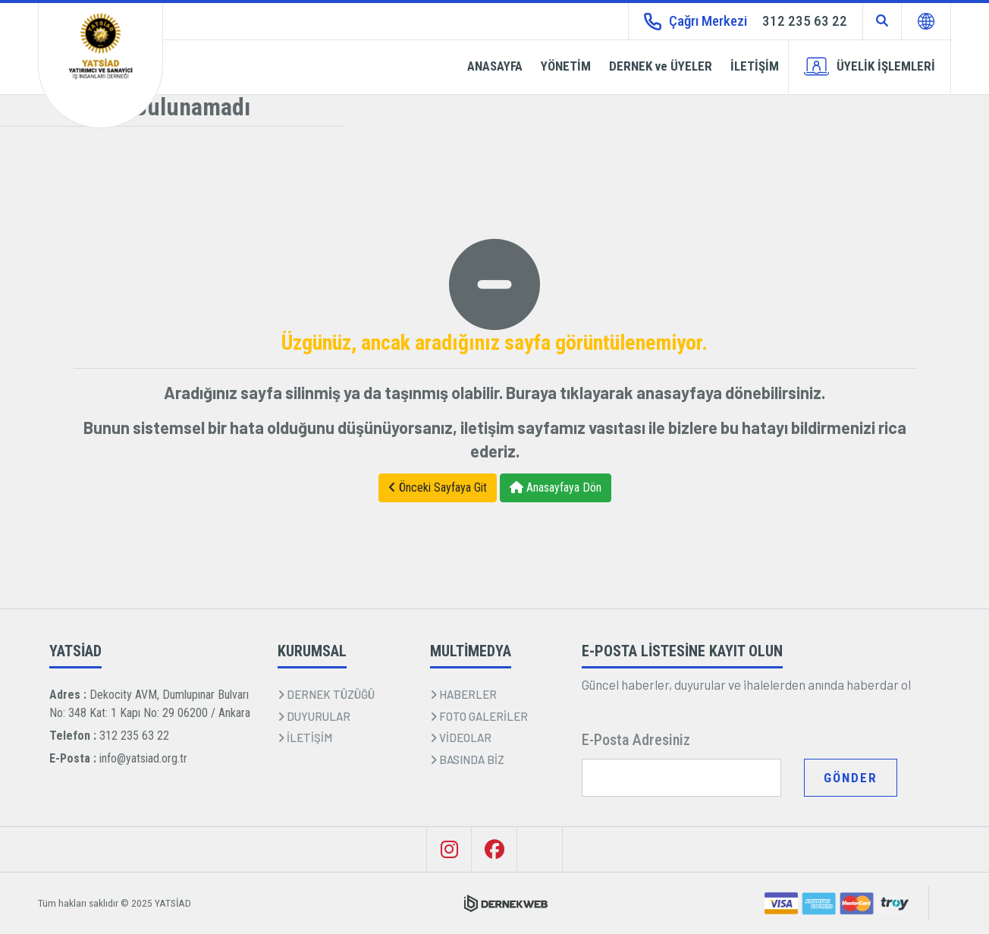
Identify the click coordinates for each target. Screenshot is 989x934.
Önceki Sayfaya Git (437, 487)
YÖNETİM (566, 66)
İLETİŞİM (754, 66)
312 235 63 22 (134, 735)
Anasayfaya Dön (555, 487)
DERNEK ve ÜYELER (660, 66)
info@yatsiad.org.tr (143, 758)
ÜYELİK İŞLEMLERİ (869, 66)
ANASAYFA (495, 66)
